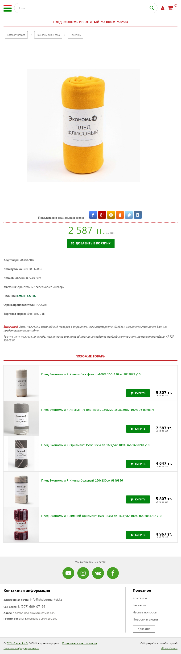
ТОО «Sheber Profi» (17, 643)
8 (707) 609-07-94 (31, 606)
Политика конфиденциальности (21, 648)
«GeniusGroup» (169, 648)
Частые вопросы (145, 612)
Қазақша (144, 628)
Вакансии (140, 605)
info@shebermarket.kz (46, 599)
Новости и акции (145, 619)
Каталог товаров (16, 35)
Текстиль (75, 35)
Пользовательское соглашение (79, 643)
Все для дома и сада (48, 35)
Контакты (140, 598)
